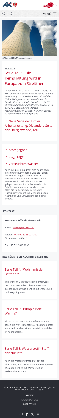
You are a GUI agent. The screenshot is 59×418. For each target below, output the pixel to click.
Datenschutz (29, 399)
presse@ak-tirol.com (23, 227)
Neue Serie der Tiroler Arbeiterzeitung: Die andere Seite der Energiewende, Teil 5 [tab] (28, 125)
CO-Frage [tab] (14, 157)
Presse (29, 395)
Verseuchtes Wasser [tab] (21, 164)
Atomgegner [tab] (16, 150)
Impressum (29, 404)
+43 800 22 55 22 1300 (25, 234)
